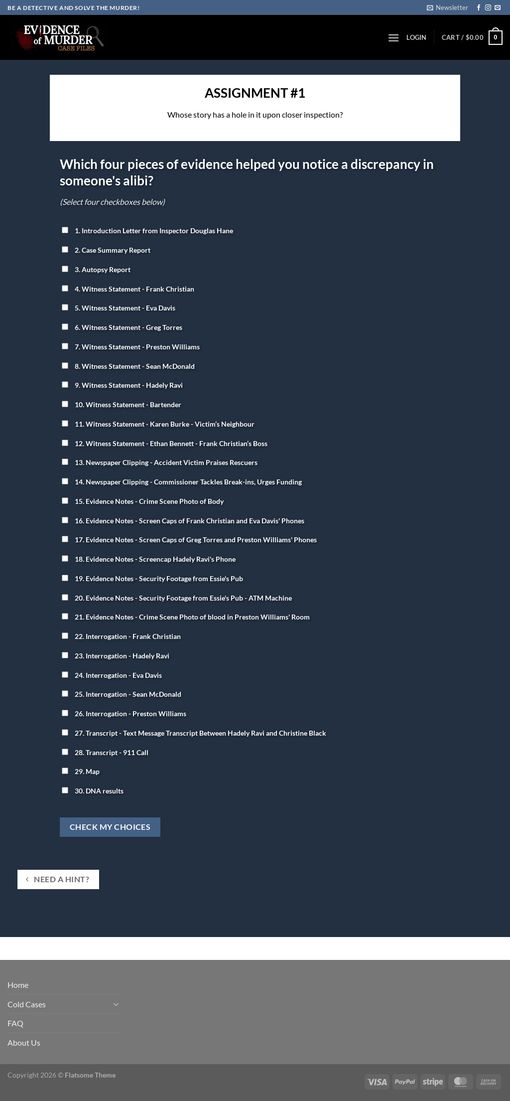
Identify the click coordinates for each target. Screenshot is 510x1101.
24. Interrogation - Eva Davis (112, 675)
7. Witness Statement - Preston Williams (131, 346)
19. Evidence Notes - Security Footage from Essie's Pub (152, 578)
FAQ (15, 1023)
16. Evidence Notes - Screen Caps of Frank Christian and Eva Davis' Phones (183, 520)
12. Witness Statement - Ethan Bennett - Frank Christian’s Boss (164, 443)
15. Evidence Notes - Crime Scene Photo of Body (143, 501)
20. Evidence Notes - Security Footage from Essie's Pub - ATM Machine (177, 598)
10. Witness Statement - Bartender (121, 404)
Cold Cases (26, 1004)
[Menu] (393, 37)
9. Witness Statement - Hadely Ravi (122, 385)
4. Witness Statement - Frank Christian (128, 289)
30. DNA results (93, 790)
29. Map (81, 771)
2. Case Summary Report (106, 250)
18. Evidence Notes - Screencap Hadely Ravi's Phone (149, 559)
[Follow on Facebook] (479, 7)
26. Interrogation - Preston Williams (124, 713)
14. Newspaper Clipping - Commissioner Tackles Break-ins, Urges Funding (182, 481)
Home (17, 984)
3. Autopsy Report (96, 269)
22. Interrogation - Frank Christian (121, 636)
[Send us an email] (498, 7)
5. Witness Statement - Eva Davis (118, 308)
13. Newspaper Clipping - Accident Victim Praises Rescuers (159, 462)
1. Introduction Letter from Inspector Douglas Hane (147, 230)
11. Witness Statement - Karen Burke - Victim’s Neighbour (158, 424)
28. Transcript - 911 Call (105, 752)
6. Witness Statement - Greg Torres (122, 327)
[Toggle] (116, 1004)
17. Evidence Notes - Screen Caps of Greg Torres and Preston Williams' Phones (189, 539)
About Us (23, 1042)
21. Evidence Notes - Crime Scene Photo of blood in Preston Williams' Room (186, 617)
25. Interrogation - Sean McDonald (121, 694)
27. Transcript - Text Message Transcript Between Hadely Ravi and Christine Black (194, 733)
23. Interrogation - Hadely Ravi (115, 655)
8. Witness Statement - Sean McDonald (128, 366)
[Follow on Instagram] (488, 7)
